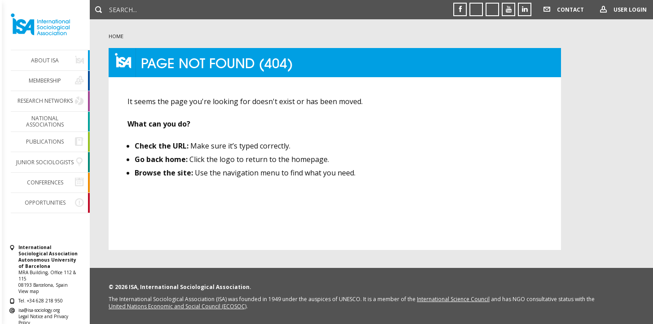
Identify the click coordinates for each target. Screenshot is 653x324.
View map (28, 291)
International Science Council (453, 299)
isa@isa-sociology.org (39, 310)
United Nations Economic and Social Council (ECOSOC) (177, 306)
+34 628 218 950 (45, 301)
